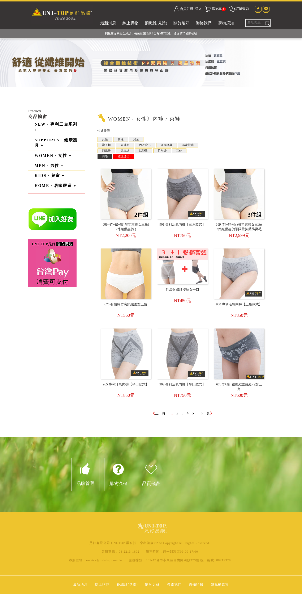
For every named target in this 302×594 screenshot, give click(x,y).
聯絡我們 (204, 23)
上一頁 (160, 413)
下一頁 (205, 413)
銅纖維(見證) (156, 23)
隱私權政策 (220, 584)
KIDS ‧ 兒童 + (50, 175)
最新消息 (108, 23)
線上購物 (130, 23)
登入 (198, 9)
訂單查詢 (239, 9)
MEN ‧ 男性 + (49, 165)
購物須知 (226, 23)
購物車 (215, 9)
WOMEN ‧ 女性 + (53, 155)
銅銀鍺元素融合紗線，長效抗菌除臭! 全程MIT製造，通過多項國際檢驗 (151, 33)
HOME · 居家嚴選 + (55, 185)
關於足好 (181, 23)
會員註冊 (186, 9)
